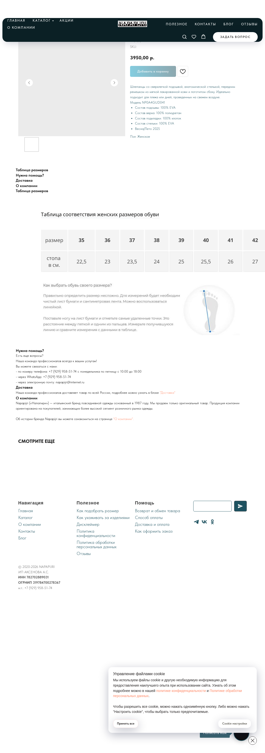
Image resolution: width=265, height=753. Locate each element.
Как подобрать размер (98, 510)
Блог (228, 8)
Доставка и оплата (152, 524)
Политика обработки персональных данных (96, 544)
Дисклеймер (88, 524)
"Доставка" (167, 392)
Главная (16, 5)
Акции (67, 5)
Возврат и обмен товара (157, 510)
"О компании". (123, 419)
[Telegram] (196, 522)
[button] (184, 21)
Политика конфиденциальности (96, 533)
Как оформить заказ (154, 531)
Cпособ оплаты (149, 517)
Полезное (176, 8)
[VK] (204, 522)
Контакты (205, 8)
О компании (21, 12)
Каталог (42, 5)
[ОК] (212, 522)
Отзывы (249, 8)
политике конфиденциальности (183, 691)
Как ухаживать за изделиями (103, 517)
